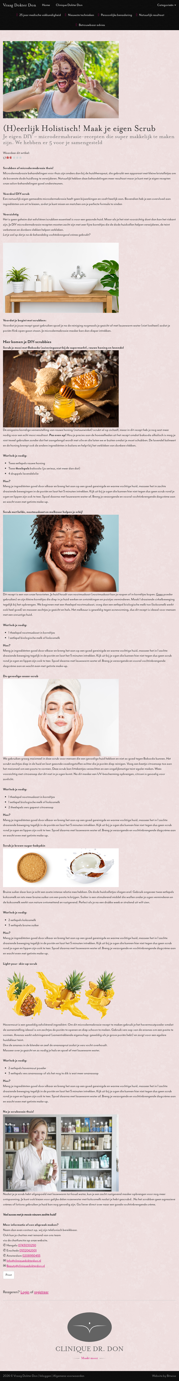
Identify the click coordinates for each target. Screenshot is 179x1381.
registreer (41, 1292)
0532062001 (28, 1250)
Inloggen (45, 1376)
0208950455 (31, 1256)
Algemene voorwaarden (68, 1376)
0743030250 (27, 1245)
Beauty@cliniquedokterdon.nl (26, 1266)
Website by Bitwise (164, 1376)
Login (25, 1292)
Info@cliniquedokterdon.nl (24, 1261)
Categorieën (166, 5)
